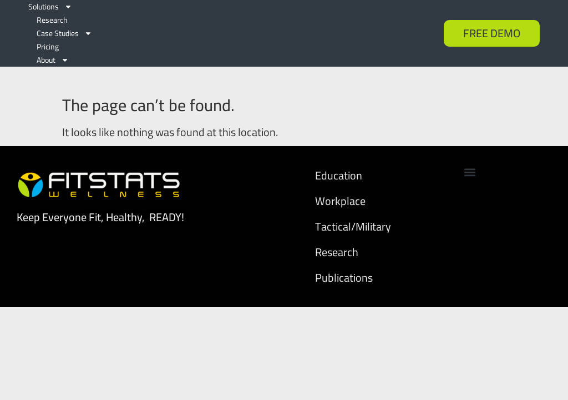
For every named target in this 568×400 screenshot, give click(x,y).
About (53, 60)
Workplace (340, 187)
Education (338, 162)
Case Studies (64, 33)
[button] (470, 158)
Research (52, 20)
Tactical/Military (353, 213)
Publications (344, 264)
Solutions (50, 6)
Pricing (48, 46)
